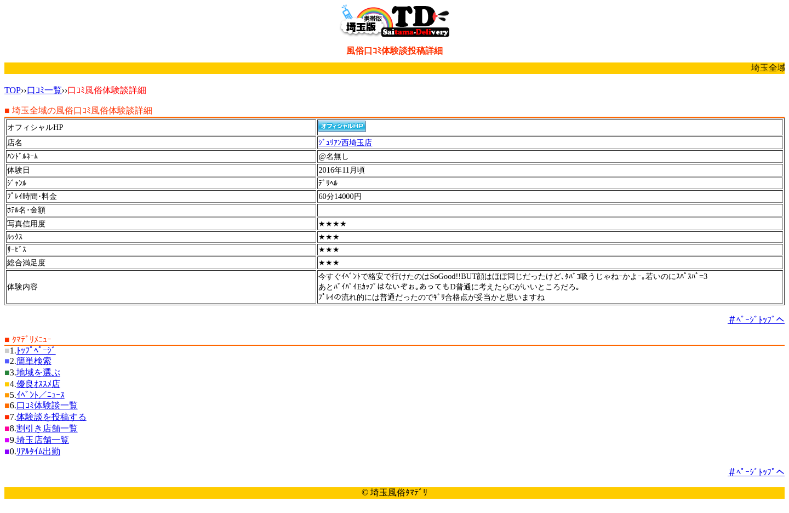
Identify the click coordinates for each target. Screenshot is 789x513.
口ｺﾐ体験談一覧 (47, 405)
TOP (12, 90)
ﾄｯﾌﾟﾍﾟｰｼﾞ (36, 350)
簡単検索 (34, 361)
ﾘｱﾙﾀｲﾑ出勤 (38, 451)
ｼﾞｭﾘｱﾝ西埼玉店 (345, 142)
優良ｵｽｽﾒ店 (38, 384)
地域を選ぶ (38, 372)
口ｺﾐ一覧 (44, 90)
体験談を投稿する (51, 416)
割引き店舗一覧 (47, 428)
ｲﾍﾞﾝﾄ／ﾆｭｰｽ (40, 395)
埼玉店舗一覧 (42, 439)
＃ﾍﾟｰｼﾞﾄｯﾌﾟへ (756, 319)
